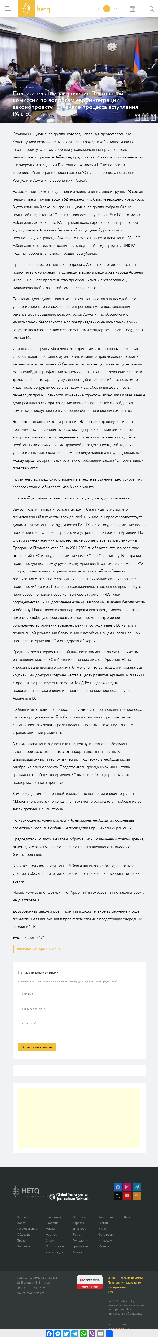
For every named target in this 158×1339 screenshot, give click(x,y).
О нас (113, 1279)
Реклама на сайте (133, 1279)
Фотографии (110, 1236)
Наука (106, 1230)
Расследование (28, 1230)
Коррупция (109, 1218)
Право (21, 1242)
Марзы (53, 1230)
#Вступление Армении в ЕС (39, 949)
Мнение (107, 1248)
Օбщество (24, 1236)
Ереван (107, 1224)
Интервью (109, 1242)
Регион (81, 1236)
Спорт (52, 1242)
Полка (21, 1224)
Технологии (84, 1242)
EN (116, 9)
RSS (112, 1294)
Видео (132, 1218)
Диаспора (83, 1230)
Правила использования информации (126, 1286)
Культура (54, 1236)
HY (97, 9)
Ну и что (23, 1218)
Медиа (81, 1254)
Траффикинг (84, 1248)
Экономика (56, 1218)
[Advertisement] (79, 1119)
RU (106, 9)
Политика (24, 1248)
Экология (54, 1224)
